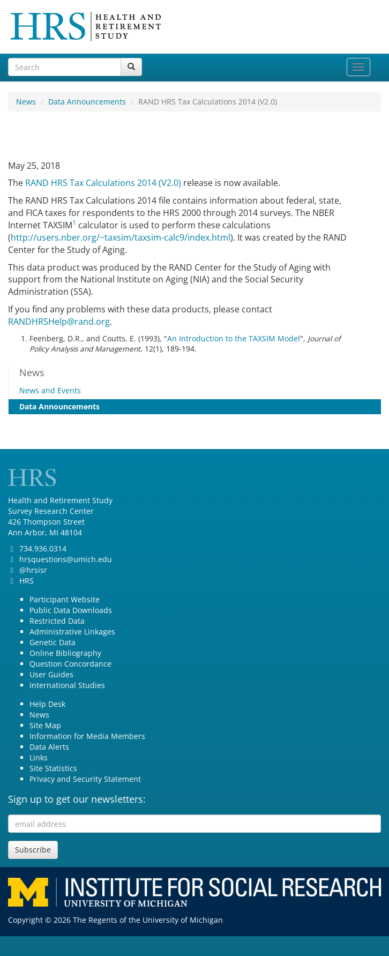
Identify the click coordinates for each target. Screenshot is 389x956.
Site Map (45, 725)
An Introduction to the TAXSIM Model (233, 338)
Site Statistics (53, 768)
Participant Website (64, 599)
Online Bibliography (65, 653)
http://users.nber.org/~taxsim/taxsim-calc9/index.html (120, 237)
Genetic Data (52, 642)
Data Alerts (49, 747)
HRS (26, 581)
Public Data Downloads (70, 610)
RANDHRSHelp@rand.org (59, 321)
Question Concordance (70, 664)
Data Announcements (87, 101)
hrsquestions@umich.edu (65, 559)
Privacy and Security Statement (85, 779)
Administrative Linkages (72, 631)
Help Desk (47, 704)
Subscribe (33, 850)
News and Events (50, 390)
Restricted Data (57, 621)
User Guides (51, 674)
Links (38, 757)
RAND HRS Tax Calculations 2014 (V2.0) (103, 183)
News (26, 101)
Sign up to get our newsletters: (77, 799)
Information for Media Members (87, 736)
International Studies (67, 685)
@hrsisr (33, 570)
